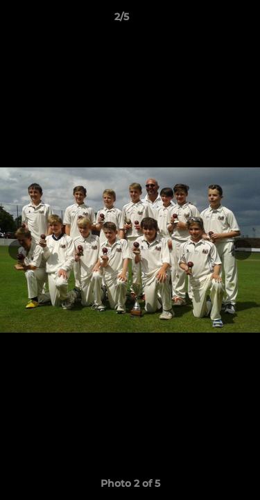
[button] (210, 20)
